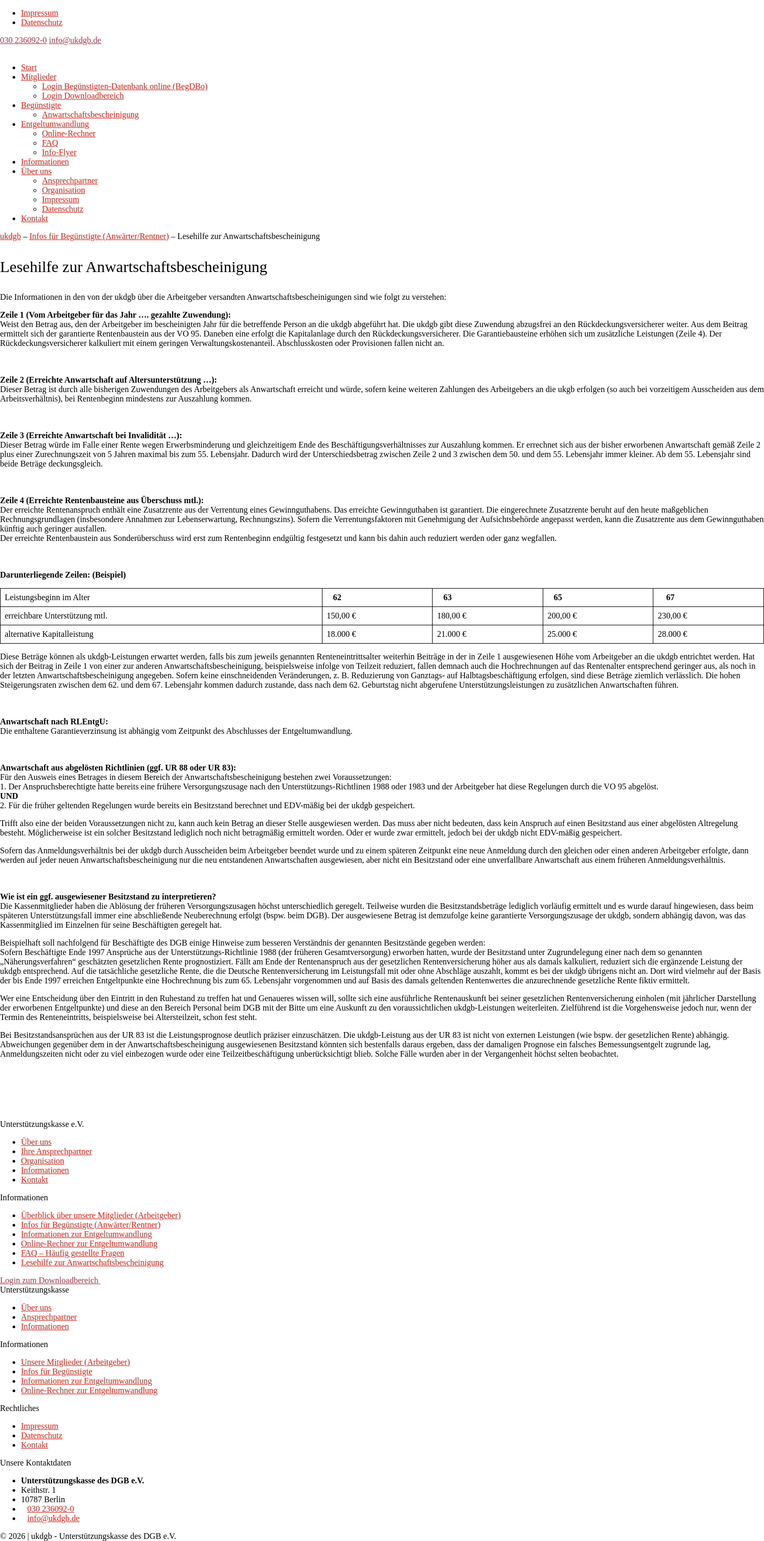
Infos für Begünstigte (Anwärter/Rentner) (90, 1224)
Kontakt (34, 218)
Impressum (39, 12)
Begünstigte (41, 105)
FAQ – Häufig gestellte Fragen (72, 1253)
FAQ (50, 142)
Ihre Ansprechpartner (56, 1151)
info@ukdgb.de (75, 40)
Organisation (63, 190)
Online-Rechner (68, 133)
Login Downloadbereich (83, 95)
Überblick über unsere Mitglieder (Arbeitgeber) (101, 1215)
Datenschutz (41, 22)
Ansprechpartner (70, 180)
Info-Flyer (59, 152)
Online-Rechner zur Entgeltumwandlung (89, 1243)
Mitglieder (39, 76)
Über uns (36, 171)
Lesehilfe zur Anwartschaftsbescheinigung (92, 1262)
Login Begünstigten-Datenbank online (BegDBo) (125, 86)
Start (29, 67)
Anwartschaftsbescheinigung (90, 114)
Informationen (45, 161)
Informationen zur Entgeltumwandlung (86, 1234)
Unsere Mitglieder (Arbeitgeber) (75, 1362)
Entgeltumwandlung (55, 124)
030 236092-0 (23, 40)
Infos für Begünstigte (56, 1371)
